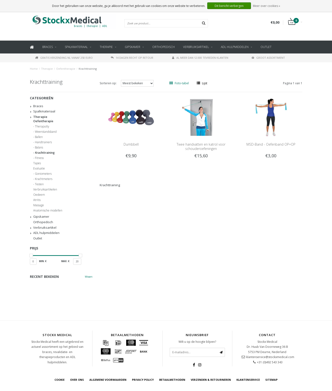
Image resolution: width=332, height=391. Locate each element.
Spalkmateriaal (76, 47)
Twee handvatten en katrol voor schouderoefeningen (201, 146)
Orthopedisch (163, 47)
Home (34, 68)
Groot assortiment (268, 57)
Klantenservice (248, 379)
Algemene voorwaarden (107, 379)
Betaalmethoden (172, 379)
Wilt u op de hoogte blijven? (197, 342)
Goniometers (43, 174)
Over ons (77, 379)
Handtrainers (43, 142)
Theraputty (42, 126)
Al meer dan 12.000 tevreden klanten (200, 57)
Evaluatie (39, 168)
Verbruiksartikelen (45, 189)
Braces (47, 47)
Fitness (39, 158)
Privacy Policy (143, 379)
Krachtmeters (43, 179)
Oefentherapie (65, 68)
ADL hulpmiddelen (235, 47)
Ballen (39, 137)
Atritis (37, 200)
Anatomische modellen (47, 210)
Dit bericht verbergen (229, 6)
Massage (38, 205)
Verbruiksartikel (196, 47)
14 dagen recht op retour (132, 57)
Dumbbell (131, 144)
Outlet (266, 47)
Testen (39, 184)
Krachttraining (88, 68)
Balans (39, 147)
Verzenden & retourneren (211, 379)
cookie (59, 379)
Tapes (37, 163)
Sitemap (271, 379)
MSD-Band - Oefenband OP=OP (270, 144)
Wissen (89, 276)
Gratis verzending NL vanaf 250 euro (64, 57)
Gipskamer (132, 47)
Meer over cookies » (266, 6)
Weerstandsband (46, 132)
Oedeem (39, 195)
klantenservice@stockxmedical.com (270, 357)
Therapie (106, 47)
